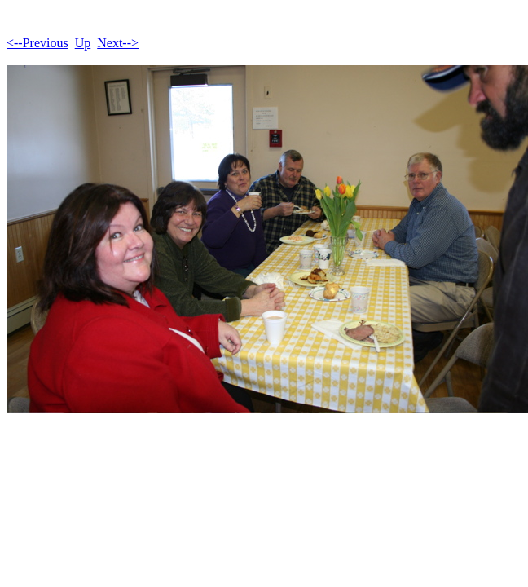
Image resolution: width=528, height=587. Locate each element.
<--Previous (37, 43)
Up (83, 43)
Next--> (118, 43)
